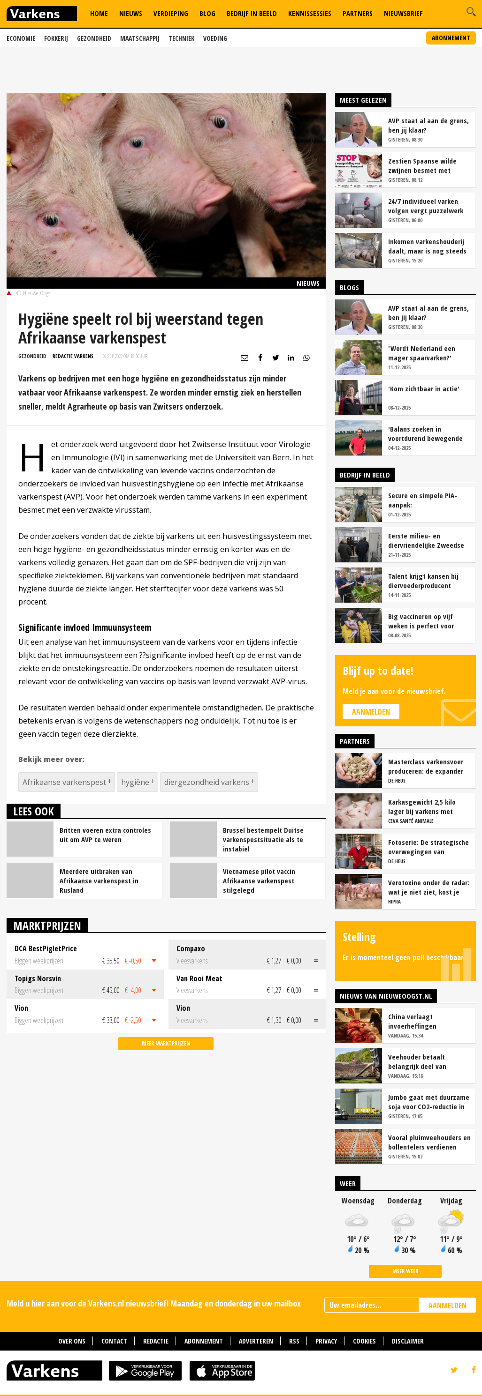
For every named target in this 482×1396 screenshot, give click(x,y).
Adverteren (256, 1340)
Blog (207, 13)
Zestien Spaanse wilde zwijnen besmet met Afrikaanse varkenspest (423, 165)
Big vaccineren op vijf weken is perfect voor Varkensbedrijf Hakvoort (424, 621)
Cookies (364, 1340)
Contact (114, 1340)
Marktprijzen (47, 925)
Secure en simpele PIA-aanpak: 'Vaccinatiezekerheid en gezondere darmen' (424, 500)
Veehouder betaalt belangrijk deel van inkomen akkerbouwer (421, 1061)
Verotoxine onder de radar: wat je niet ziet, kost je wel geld (428, 887)
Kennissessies (309, 13)
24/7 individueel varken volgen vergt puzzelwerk (425, 205)
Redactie (155, 1340)
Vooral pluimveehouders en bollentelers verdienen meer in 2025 (429, 1142)
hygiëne (135, 782)
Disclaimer (408, 1340)
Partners (358, 13)
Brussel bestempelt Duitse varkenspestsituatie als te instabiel (263, 839)
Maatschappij (140, 38)
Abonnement (451, 37)
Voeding (215, 38)
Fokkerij (56, 38)
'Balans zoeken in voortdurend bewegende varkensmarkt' (425, 433)
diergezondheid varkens (206, 782)
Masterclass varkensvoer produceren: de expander (425, 766)
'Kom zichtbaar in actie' (423, 388)
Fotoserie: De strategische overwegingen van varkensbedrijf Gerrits (428, 846)
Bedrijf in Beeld (252, 13)
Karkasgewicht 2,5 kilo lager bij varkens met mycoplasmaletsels (422, 806)
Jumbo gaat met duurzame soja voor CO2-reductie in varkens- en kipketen (428, 1101)
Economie (21, 38)
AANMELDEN (447, 1305)
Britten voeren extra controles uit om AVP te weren (105, 834)
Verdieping (170, 13)
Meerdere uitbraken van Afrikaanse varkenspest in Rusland (99, 880)
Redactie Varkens (73, 355)
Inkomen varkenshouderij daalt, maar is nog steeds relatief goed (427, 246)
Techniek (181, 38)
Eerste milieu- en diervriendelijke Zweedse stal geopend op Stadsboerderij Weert (426, 540)
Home (99, 13)
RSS (294, 1340)
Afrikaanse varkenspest (64, 782)
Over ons (71, 1340)
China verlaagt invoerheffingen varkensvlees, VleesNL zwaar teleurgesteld (422, 1021)
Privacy (326, 1340)
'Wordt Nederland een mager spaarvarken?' (421, 352)
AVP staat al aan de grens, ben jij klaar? (428, 125)
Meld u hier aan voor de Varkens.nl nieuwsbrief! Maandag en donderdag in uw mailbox (154, 1303)
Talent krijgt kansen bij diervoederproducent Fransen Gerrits (423, 580)
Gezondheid (94, 38)
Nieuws (130, 13)
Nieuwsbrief (403, 13)
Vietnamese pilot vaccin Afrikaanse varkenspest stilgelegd (259, 880)
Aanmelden (371, 712)
